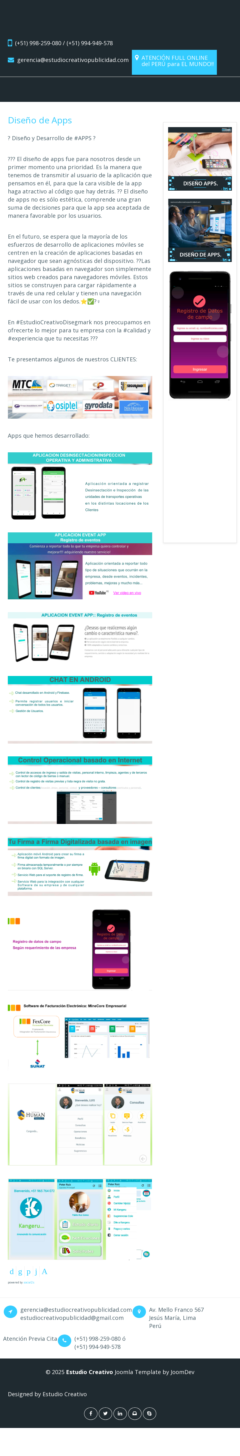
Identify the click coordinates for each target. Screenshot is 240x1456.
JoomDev (182, 1372)
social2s (28, 1282)
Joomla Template (137, 1372)
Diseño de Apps (40, 120)
